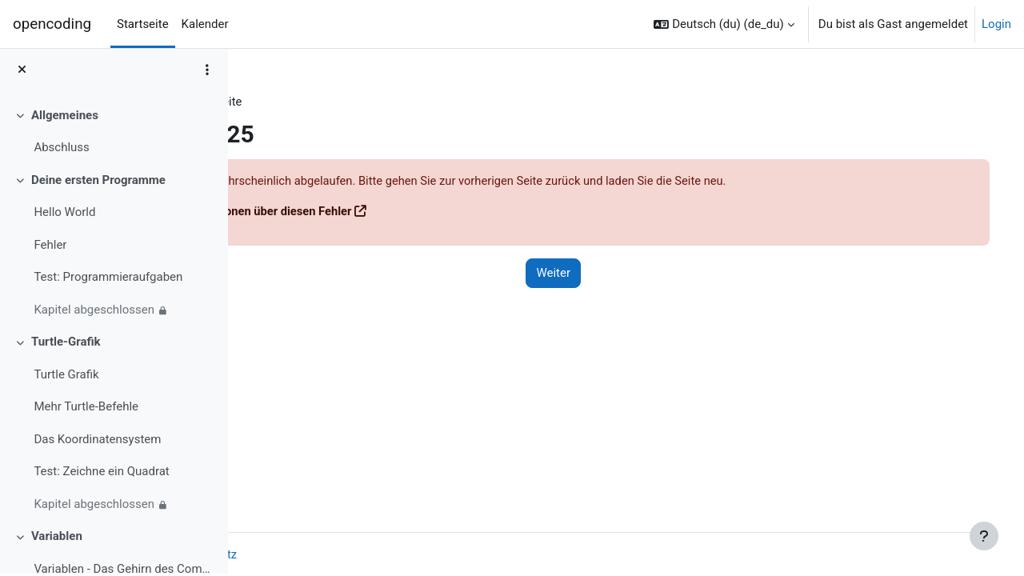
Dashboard (288, 101)
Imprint (278, 554)
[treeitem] (113, 133)
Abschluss (61, 149)
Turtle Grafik (66, 376)
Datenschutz (348, 554)
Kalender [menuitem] (205, 24)
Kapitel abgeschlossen (94, 311)
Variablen (56, 538)
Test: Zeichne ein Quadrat (101, 473)
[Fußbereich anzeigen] (984, 536)
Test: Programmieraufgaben (108, 279)
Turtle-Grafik (66, 344)
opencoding (52, 24)
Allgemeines (64, 117)
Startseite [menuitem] (143, 24)
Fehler (50, 246)
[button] (723, 24)
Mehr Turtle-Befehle (86, 409)
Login (996, 24)
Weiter (613, 274)
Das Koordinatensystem (97, 441)
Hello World (64, 214)
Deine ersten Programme (98, 181)
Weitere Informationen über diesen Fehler (386, 212)
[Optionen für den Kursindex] (207, 72)
